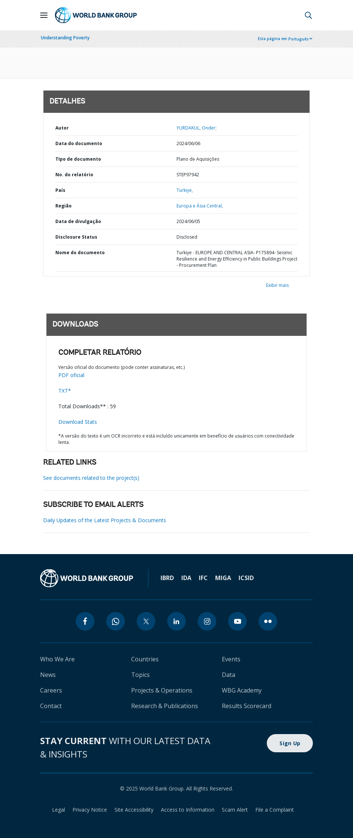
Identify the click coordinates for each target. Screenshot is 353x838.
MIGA (223, 578)
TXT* (64, 390)
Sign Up (289, 743)
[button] (308, 15)
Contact (51, 706)
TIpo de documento (78, 159)
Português (298, 39)
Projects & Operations (161, 690)
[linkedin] (176, 621)
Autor (62, 128)
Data (228, 675)
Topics (140, 675)
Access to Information (187, 809)
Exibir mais (277, 285)
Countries (145, 659)
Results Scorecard (246, 706)
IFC (203, 578)
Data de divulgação (78, 221)
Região (63, 206)
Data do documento (78, 143)
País (60, 190)
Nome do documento (80, 252)
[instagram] (207, 621)
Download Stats (77, 421)
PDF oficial (71, 375)
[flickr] (268, 621)
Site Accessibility (133, 809)
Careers (51, 690)
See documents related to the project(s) (91, 477)
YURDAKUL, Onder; (196, 128)
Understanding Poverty (65, 38)
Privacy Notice (89, 809)
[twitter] (146, 621)
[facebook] (85, 621)
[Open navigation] (44, 15)
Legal (58, 809)
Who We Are (57, 659)
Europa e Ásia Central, (199, 206)
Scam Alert (235, 809)
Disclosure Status (76, 237)
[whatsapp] (115, 621)
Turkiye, (184, 190)
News (48, 675)
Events (231, 659)
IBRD (167, 578)
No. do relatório (74, 174)
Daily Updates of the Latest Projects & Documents (104, 520)
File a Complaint (274, 809)
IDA (186, 578)
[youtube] (237, 621)
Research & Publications (164, 706)
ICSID (246, 578)
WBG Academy (242, 690)
